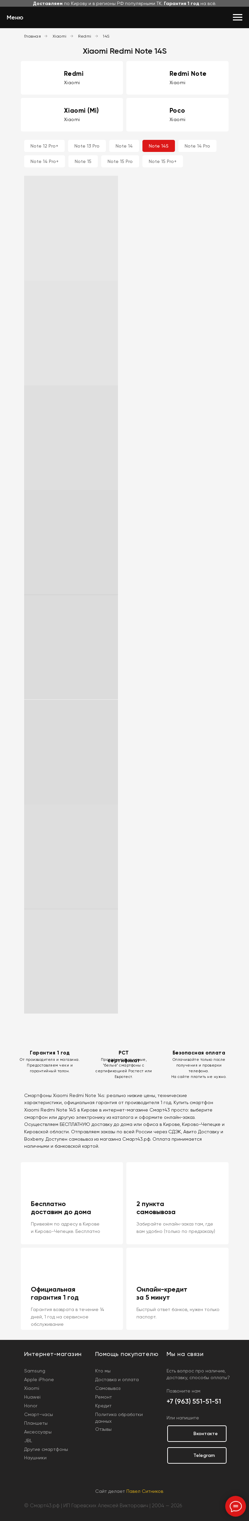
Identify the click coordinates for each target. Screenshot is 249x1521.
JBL (28, 1440)
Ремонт (103, 1397)
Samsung (34, 1370)
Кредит (103, 1405)
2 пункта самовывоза (156, 1208)
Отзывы (103, 1429)
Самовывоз (107, 1388)
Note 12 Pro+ (44, 146)
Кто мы (103, 1370)
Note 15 (83, 161)
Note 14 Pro (197, 146)
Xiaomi (60, 36)
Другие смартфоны (46, 1449)
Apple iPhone (39, 1379)
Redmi (84, 36)
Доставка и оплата (117, 1379)
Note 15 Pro (120, 161)
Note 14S (159, 146)
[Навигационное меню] (237, 17)
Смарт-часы (38, 1414)
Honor (30, 1405)
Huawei (32, 1397)
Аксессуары (38, 1431)
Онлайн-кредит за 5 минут (161, 1293)
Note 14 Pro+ (44, 161)
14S (106, 36)
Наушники (35, 1457)
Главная (32, 36)
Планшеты (36, 1423)
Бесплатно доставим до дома (61, 1208)
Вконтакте (205, 1433)
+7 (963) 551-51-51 (194, 1401)
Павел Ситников (144, 1491)
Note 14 (124, 146)
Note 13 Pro (87, 146)
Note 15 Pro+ (163, 161)
